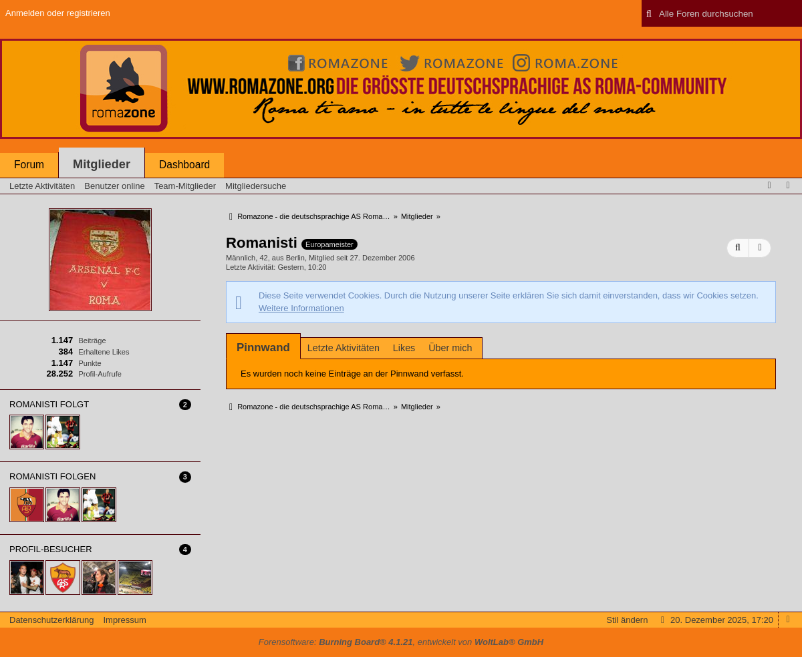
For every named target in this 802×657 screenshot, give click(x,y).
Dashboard (184, 164)
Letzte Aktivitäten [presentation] (343, 348)
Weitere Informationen (301, 308)
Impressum (124, 620)
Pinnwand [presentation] (263, 347)
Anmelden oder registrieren (57, 13)
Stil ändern (627, 620)
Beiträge (92, 341)
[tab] (263, 347)
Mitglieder (101, 164)
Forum (29, 164)
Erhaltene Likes (103, 352)
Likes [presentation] (404, 348)
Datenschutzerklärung (51, 620)
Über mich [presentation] (450, 348)
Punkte (89, 363)
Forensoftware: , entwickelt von (401, 642)
